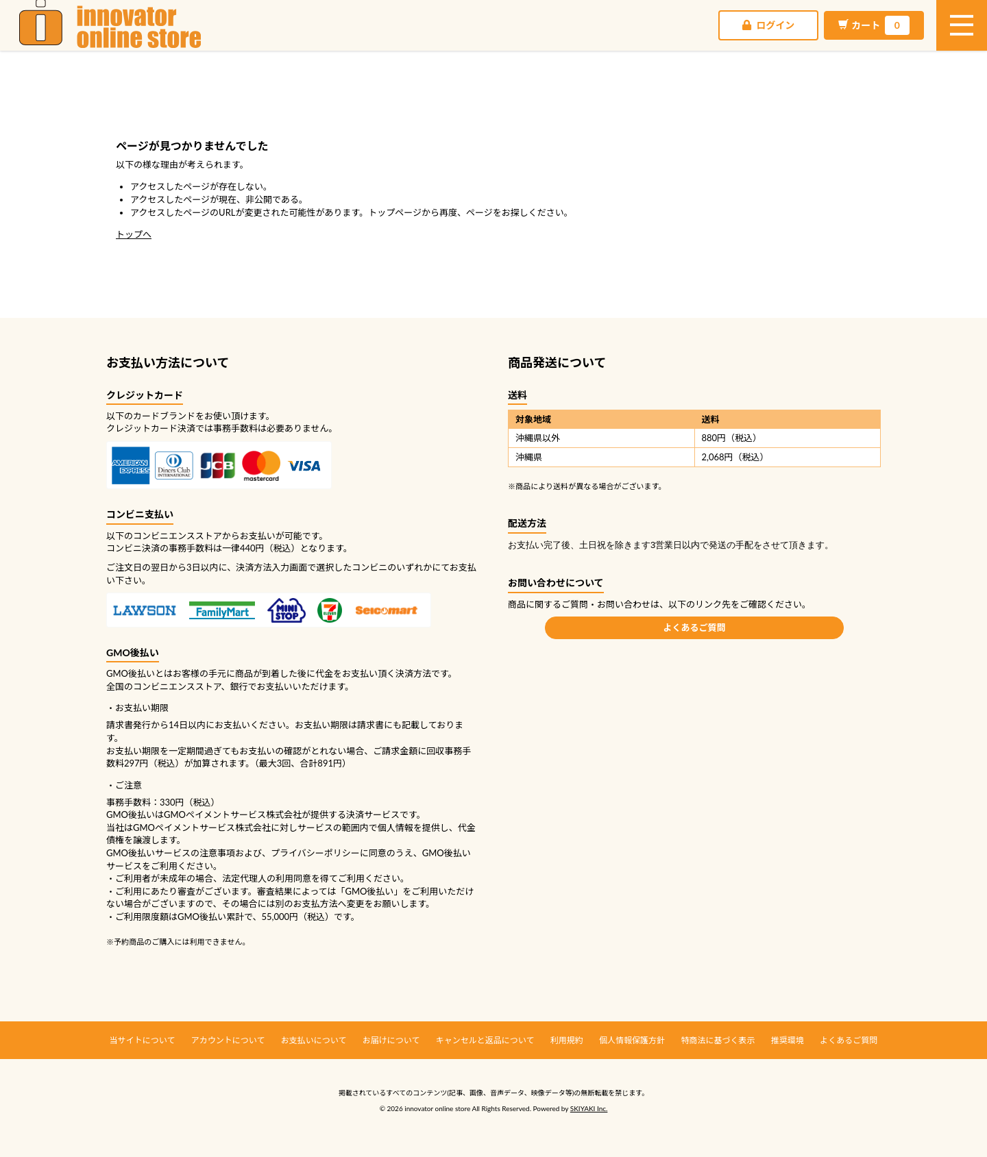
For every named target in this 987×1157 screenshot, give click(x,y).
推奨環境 (787, 1040)
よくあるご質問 (694, 627)
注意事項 (217, 852)
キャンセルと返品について (485, 1040)
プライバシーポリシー (315, 852)
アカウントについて (228, 1040)
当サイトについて (142, 1040)
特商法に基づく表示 (718, 1040)
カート (760, 41)
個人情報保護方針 (632, 1040)
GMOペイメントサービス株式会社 (202, 827)
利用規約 (566, 1040)
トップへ (133, 234)
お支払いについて (314, 1040)
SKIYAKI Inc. (589, 1108)
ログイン (655, 41)
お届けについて (391, 1040)
